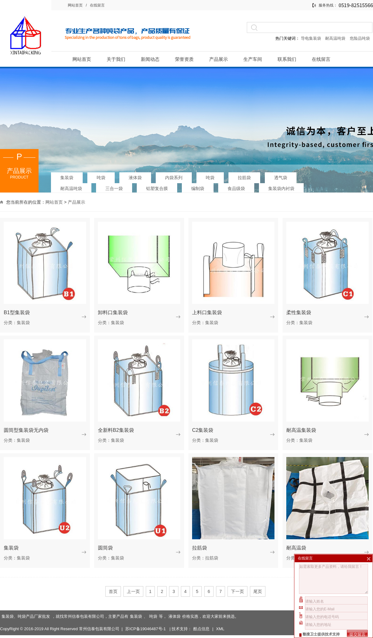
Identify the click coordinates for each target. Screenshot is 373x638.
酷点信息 (201, 611)
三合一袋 (114, 186)
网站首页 (75, 5)
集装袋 (66, 175)
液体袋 (135, 175)
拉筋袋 (244, 175)
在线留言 (97, 5)
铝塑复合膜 (157, 186)
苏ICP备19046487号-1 (146, 611)
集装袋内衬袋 (281, 186)
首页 (113, 591)
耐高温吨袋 (336, 38)
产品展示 (76, 201)
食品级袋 (236, 186)
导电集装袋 (311, 38)
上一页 (133, 591)
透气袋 (280, 175)
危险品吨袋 (360, 38)
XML (220, 611)
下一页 (237, 591)
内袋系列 (173, 175)
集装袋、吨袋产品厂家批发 (26, 599)
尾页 (257, 591)
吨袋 (101, 175)
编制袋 (197, 186)
